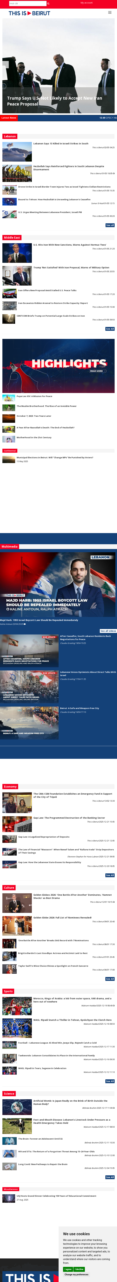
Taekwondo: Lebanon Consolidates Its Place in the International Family (56, 1055)
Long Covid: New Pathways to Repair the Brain (42, 1164)
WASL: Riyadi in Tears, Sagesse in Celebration (42, 1068)
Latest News (9, 117)
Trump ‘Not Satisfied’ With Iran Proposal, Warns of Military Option (71, 267)
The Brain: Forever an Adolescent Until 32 (40, 1138)
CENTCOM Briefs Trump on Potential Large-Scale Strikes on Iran (51, 315)
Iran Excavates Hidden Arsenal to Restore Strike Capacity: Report (53, 303)
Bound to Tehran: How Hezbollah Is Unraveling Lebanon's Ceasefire (54, 199)
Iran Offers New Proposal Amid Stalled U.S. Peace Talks (47, 290)
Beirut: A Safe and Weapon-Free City (79, 708)
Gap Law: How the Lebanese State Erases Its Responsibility (49, 862)
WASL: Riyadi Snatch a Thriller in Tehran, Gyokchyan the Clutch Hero (72, 1019)
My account (87, 2)
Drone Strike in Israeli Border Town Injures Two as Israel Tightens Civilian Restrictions (64, 186)
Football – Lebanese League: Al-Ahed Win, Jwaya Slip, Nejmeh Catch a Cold (57, 1042)
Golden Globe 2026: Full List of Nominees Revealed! (62, 917)
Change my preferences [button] (76, 1274)
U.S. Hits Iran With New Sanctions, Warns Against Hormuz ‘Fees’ (69, 244)
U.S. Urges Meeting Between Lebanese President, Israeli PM (50, 212)
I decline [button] (79, 1269)
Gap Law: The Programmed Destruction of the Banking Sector (69, 817)
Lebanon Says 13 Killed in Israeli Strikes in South (60, 143)
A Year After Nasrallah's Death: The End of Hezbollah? (45, 427)
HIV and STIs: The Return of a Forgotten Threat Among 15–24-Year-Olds (56, 1151)
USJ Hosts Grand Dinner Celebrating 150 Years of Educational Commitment (56, 1195)
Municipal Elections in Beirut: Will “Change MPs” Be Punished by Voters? (55, 457)
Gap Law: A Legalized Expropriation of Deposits (43, 836)
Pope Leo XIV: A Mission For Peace (34, 396)
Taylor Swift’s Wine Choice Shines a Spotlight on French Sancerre (53, 965)
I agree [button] (68, 1269)
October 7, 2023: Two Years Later (34, 415)
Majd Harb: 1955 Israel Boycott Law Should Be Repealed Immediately (39, 620)
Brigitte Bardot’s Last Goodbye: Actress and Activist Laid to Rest (53, 953)
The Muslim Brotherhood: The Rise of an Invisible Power (47, 406)
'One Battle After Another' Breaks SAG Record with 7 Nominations (53, 940)
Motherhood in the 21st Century (34, 437)
